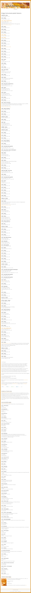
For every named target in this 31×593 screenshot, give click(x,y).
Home (11, 591)
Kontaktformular (15, 383)
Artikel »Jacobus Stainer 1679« (5, 343)
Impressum (16, 591)
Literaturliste (26, 379)
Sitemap (13, 591)
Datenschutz (19, 591)
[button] (4, 386)
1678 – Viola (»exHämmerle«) (6, 328)
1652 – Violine (3, 34)
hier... (26, 585)
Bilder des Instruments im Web (6, 46)
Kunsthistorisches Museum (7, 24)
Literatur (4, 280)
